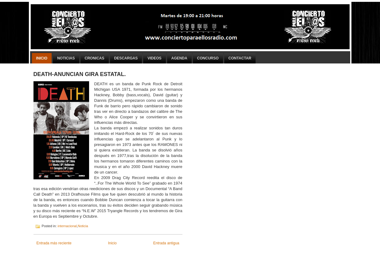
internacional (67, 226)
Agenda (179, 58)
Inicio (42, 58)
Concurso (208, 58)
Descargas (126, 58)
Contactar (240, 58)
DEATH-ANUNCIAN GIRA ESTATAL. (79, 74)
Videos (154, 58)
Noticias (66, 58)
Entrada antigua (166, 243)
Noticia (83, 226)
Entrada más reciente (54, 243)
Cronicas (94, 58)
